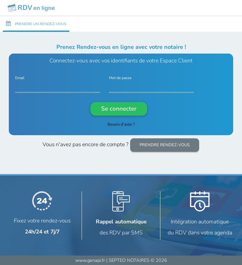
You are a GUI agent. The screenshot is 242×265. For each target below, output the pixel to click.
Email (20, 78)
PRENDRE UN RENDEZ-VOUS (36, 23)
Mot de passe (120, 78)
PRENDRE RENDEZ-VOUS (165, 145)
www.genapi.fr (90, 260)
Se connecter (118, 109)
